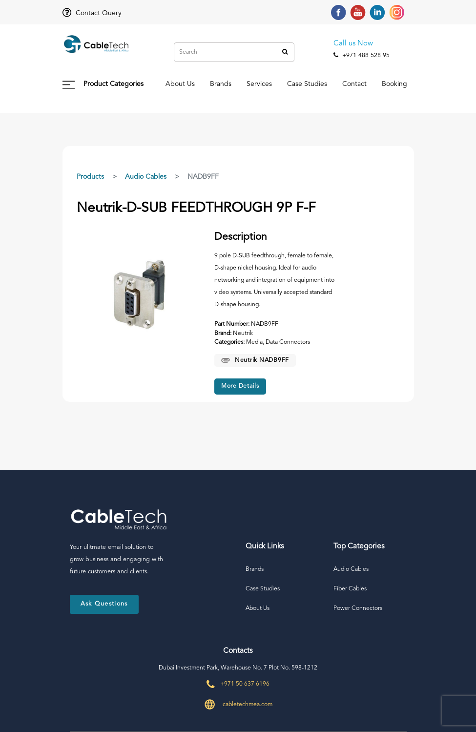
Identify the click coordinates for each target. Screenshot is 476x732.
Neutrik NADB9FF (255, 360)
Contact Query (92, 13)
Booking (394, 84)
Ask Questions (104, 604)
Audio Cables (145, 176)
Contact (354, 84)
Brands (220, 84)
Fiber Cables (350, 589)
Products (90, 176)
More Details (240, 386)
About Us (180, 84)
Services (259, 84)
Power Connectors (357, 608)
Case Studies (307, 84)
